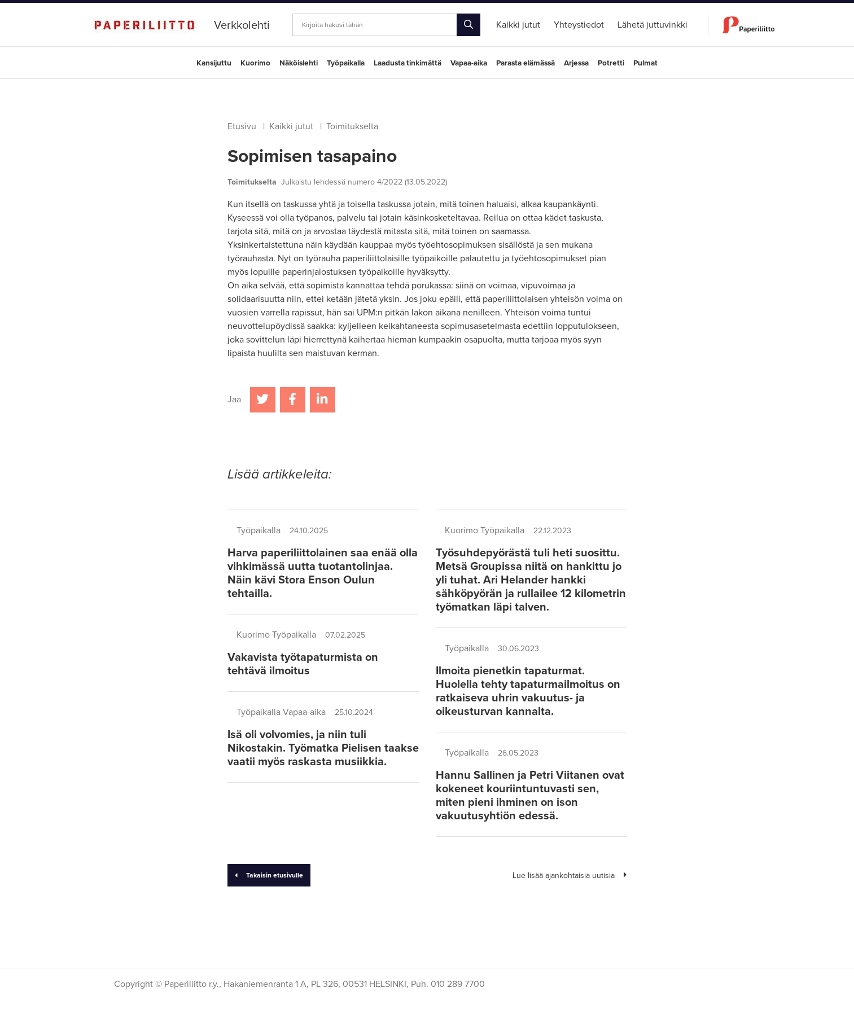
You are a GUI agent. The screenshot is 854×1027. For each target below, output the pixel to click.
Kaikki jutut (291, 126)
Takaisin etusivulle (269, 875)
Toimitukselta (352, 126)
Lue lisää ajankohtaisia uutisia (570, 875)
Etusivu (241, 126)
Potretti (611, 63)
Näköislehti (298, 63)
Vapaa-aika (468, 63)
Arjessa (576, 63)
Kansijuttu (213, 63)
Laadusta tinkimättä (407, 63)
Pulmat (645, 63)
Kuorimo (255, 63)
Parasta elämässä (525, 63)
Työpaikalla (346, 63)
